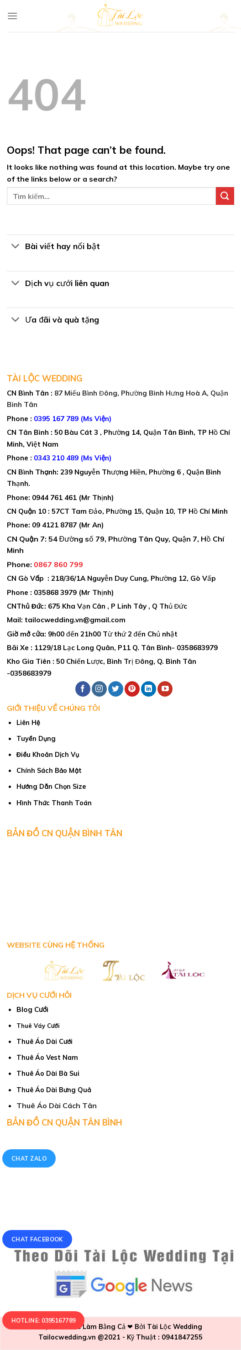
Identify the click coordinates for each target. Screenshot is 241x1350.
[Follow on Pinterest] (132, 689)
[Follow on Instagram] (99, 689)
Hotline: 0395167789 (43, 1320)
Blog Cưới (32, 1009)
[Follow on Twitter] (115, 689)
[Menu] (12, 16)
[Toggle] (16, 247)
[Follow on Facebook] (82, 689)
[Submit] (225, 196)
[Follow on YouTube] (165, 689)
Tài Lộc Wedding (174, 1327)
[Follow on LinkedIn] (148, 689)
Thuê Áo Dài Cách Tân (56, 1105)
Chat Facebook (37, 1239)
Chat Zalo (29, 1158)
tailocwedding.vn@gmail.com (75, 619)
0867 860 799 (58, 564)
